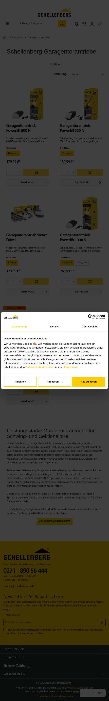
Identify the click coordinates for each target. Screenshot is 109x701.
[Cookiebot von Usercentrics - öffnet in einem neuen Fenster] (90, 316)
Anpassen (55, 381)
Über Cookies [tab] (90, 326)
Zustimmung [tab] (19, 326)
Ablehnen (20, 381)
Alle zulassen (89, 381)
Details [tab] (54, 326)
